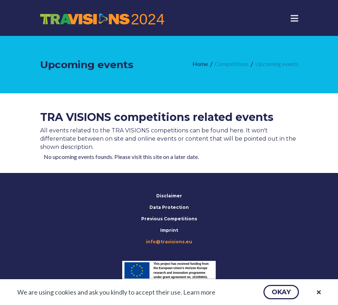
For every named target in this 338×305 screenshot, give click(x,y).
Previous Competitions (169, 218)
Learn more (199, 292)
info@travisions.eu (169, 241)
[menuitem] (200, 64)
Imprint (169, 230)
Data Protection (169, 207)
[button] (281, 292)
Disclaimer (169, 195)
